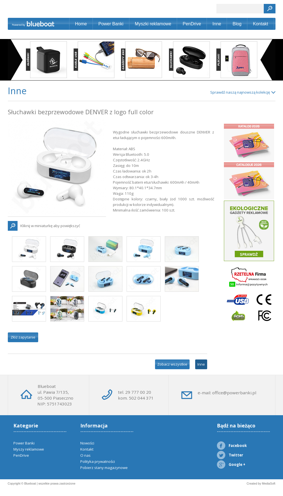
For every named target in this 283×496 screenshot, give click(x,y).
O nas (85, 455)
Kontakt (260, 23)
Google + (231, 464)
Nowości (87, 443)
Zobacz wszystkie (172, 364)
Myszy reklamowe (28, 449)
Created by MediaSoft (260, 483)
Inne (216, 23)
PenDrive (192, 23)
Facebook (232, 445)
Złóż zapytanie (23, 337)
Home (81, 23)
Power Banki (111, 23)
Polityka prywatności (97, 461)
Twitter (230, 455)
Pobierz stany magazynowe (104, 467)
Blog (237, 23)
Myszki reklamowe (153, 23)
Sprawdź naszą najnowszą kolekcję (240, 92)
